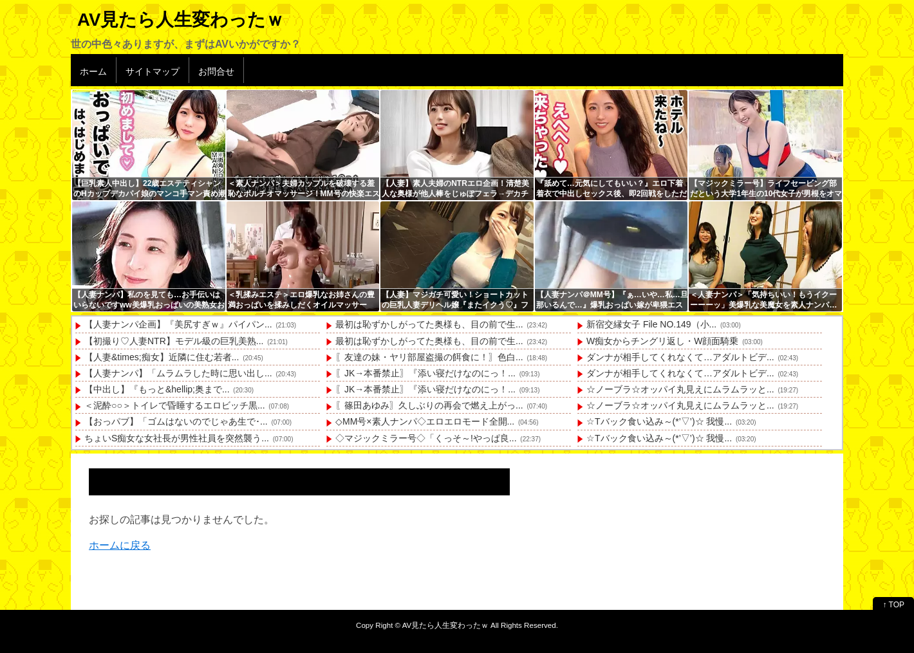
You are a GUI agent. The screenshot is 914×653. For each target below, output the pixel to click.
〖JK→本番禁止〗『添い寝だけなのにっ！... (425, 373)
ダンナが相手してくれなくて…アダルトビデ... (680, 357)
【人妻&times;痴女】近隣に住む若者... (161, 357)
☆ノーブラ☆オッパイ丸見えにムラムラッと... (680, 389)
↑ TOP (893, 604)
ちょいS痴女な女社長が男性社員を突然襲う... (176, 438)
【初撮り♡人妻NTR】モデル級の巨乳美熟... (173, 341)
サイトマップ (153, 71)
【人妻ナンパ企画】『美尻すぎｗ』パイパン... (178, 324)
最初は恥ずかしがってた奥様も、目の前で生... (429, 324)
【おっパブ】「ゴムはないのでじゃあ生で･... (176, 421)
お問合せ (216, 71)
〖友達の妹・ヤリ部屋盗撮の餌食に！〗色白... (429, 357)
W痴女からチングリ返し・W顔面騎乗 (662, 341)
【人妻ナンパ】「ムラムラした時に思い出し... (178, 373)
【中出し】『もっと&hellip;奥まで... (157, 389)
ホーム (93, 71)
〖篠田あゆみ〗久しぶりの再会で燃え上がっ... (429, 405)
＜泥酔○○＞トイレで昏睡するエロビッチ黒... (174, 405)
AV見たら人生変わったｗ (180, 20)
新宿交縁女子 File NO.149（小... (651, 324)
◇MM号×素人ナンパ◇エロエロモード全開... (424, 421)
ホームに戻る (120, 545)
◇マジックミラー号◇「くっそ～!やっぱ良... (426, 438)
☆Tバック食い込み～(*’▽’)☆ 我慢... (659, 421)
